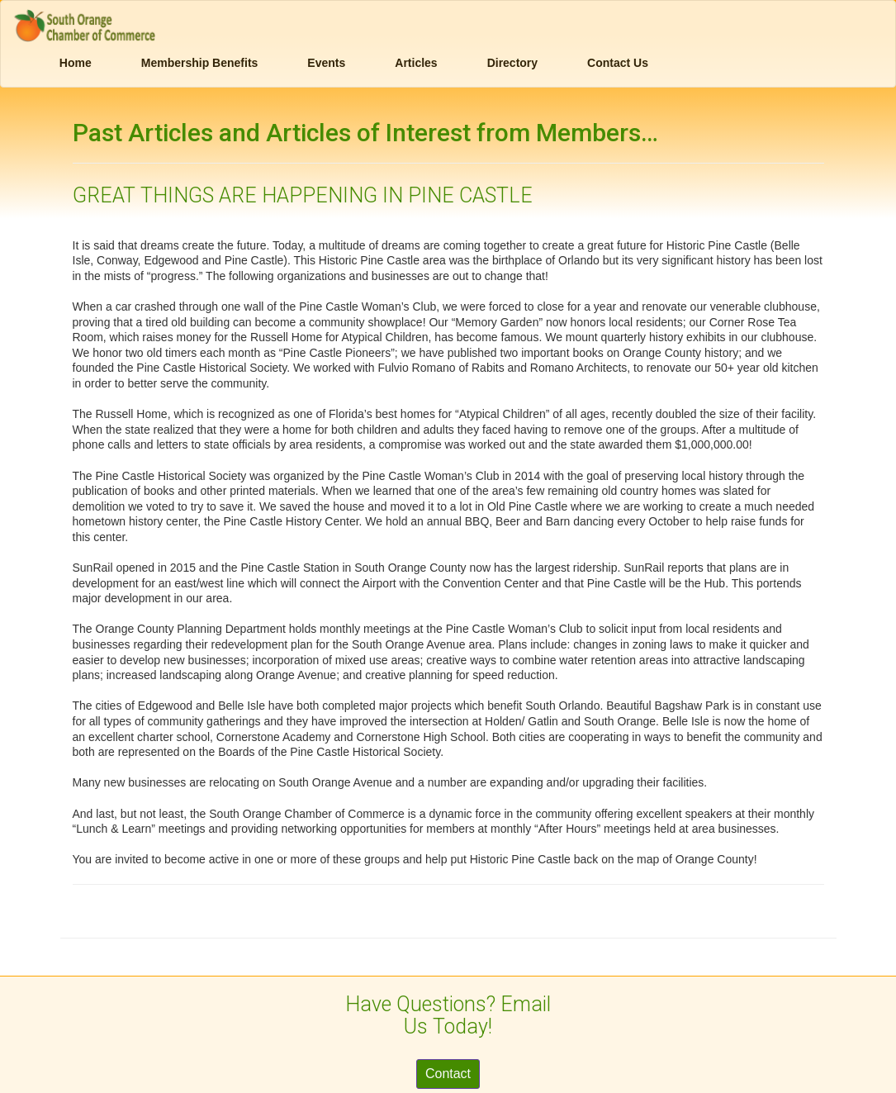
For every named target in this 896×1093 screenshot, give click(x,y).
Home (75, 62)
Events (326, 62)
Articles (416, 62)
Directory (512, 62)
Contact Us (617, 62)
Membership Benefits (199, 62)
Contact (448, 1074)
